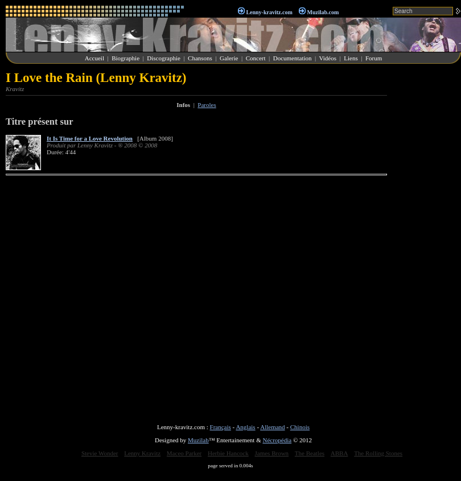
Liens (350, 58)
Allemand (272, 427)
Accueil (94, 58)
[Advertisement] (427, 241)
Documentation (292, 58)
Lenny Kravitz (142, 453)
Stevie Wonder (99, 453)
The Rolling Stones (378, 453)
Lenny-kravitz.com (269, 12)
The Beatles (309, 453)
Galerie (229, 58)
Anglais (245, 427)
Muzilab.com (323, 12)
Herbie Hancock (228, 453)
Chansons (200, 58)
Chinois (300, 427)
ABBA (339, 453)
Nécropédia (276, 440)
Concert (256, 58)
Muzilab (198, 440)
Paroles (206, 104)
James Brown (272, 453)
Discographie (163, 58)
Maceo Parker (184, 453)
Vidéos (328, 58)
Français (220, 427)
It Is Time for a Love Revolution (90, 138)
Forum (373, 58)
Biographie (125, 58)
